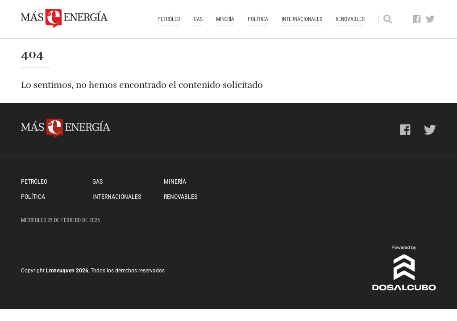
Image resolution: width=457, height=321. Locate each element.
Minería (225, 19)
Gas (198, 19)
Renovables (350, 19)
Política (258, 19)
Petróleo (169, 19)
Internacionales (302, 19)
